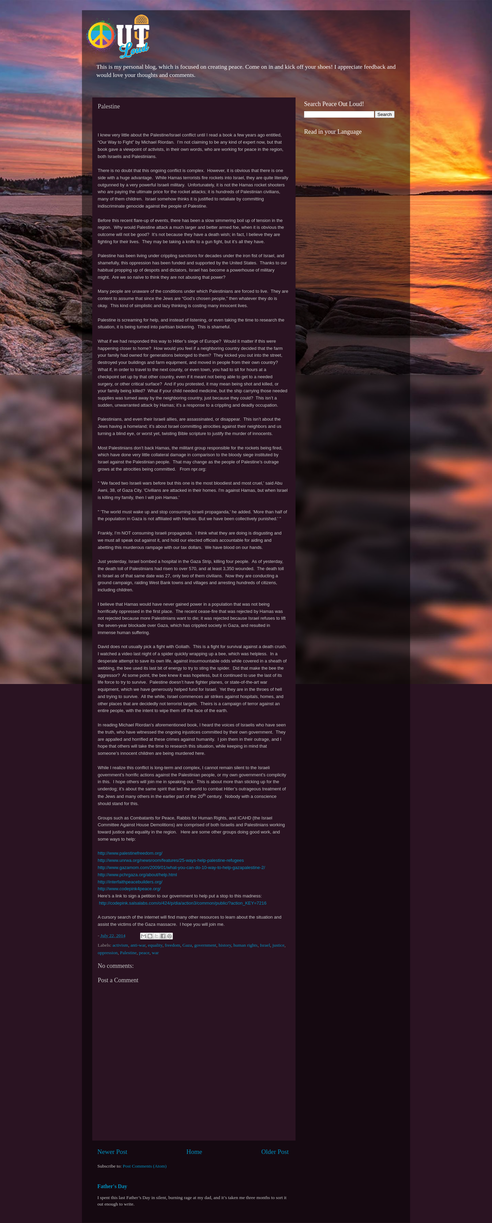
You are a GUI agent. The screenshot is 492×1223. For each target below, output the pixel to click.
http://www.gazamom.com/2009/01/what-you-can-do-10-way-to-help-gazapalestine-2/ (181, 867)
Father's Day (112, 1186)
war (155, 952)
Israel (265, 945)
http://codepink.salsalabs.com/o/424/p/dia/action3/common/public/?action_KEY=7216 (182, 903)
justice (278, 945)
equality (155, 945)
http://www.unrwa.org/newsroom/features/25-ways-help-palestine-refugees (171, 860)
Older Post (275, 1151)
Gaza (187, 945)
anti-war (138, 945)
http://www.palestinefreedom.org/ (130, 853)
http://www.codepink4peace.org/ (129, 888)
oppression (108, 952)
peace (144, 952)
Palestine (128, 952)
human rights (245, 945)
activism (120, 945)
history (225, 945)
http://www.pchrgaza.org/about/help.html (137, 874)
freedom (172, 945)
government (205, 945)
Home (194, 1151)
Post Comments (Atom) (144, 1166)
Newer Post (112, 1151)
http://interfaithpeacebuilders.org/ (130, 881)
